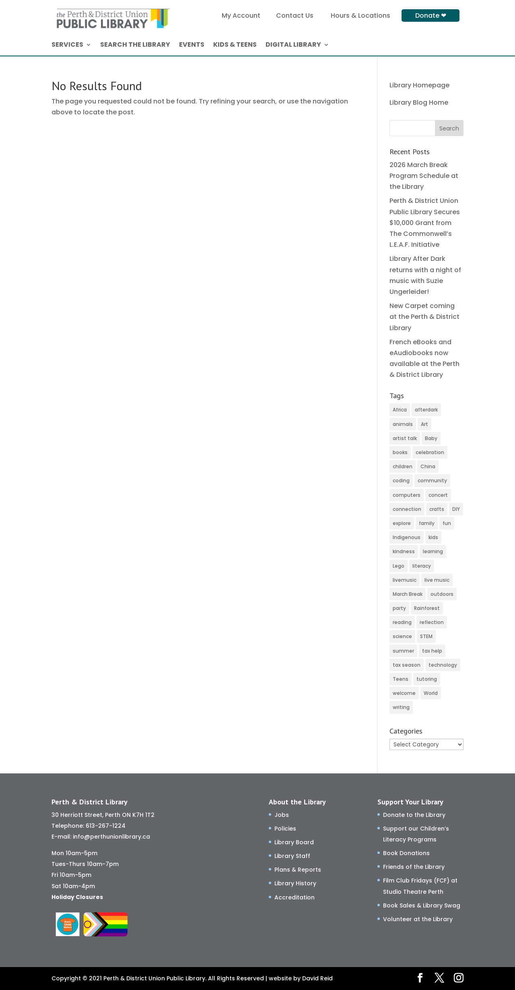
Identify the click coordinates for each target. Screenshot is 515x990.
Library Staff (292, 856)
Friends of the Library (414, 867)
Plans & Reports (297, 870)
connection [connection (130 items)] (407, 509)
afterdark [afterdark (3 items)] (426, 409)
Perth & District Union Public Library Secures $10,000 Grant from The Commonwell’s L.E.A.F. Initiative (424, 222)
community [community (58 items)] (432, 480)
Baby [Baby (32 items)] (431, 438)
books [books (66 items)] (400, 452)
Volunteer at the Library (418, 919)
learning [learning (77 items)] (433, 551)
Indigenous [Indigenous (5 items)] (406, 537)
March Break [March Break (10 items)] (407, 594)
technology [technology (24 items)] (442, 664)
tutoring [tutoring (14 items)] (426, 679)
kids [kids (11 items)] (433, 537)
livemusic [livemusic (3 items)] (404, 580)
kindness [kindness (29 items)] (404, 551)
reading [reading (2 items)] (402, 622)
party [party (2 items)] (399, 608)
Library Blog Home (418, 102)
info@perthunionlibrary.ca (111, 837)
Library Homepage (419, 85)
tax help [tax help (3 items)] (432, 650)
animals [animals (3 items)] (403, 424)
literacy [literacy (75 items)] (421, 565)
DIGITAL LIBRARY (293, 45)
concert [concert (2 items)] (438, 495)
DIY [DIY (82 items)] (456, 509)
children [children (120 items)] (402, 466)
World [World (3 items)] (431, 693)
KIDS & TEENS (235, 45)
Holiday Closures (77, 897)
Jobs (281, 815)
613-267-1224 (106, 826)
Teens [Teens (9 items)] (400, 679)
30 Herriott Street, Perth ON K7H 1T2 (103, 815)
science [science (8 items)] (402, 636)
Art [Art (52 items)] (424, 424)
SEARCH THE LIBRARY (135, 45)
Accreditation (294, 897)
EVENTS (191, 45)
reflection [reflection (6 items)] (432, 622)
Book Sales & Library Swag (421, 905)
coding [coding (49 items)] (401, 480)
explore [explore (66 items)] (402, 523)
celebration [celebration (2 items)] (430, 452)
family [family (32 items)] (427, 523)
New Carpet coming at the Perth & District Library (424, 316)
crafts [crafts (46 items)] (436, 509)
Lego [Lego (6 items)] (398, 565)
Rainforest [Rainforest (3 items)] (427, 608)
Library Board (294, 842)
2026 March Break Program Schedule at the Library (423, 175)
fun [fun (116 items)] (447, 523)
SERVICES (67, 45)
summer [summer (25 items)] (403, 650)
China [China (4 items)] (427, 466)
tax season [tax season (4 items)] (406, 664)
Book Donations (406, 853)
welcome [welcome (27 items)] (404, 693)
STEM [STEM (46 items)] (426, 636)
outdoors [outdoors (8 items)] (442, 594)
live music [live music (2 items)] (436, 580)
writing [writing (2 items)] (401, 707)
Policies (285, 829)
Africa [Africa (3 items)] (400, 409)
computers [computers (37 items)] (406, 495)
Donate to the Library (414, 815)
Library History (295, 883)
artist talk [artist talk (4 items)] (405, 438)
